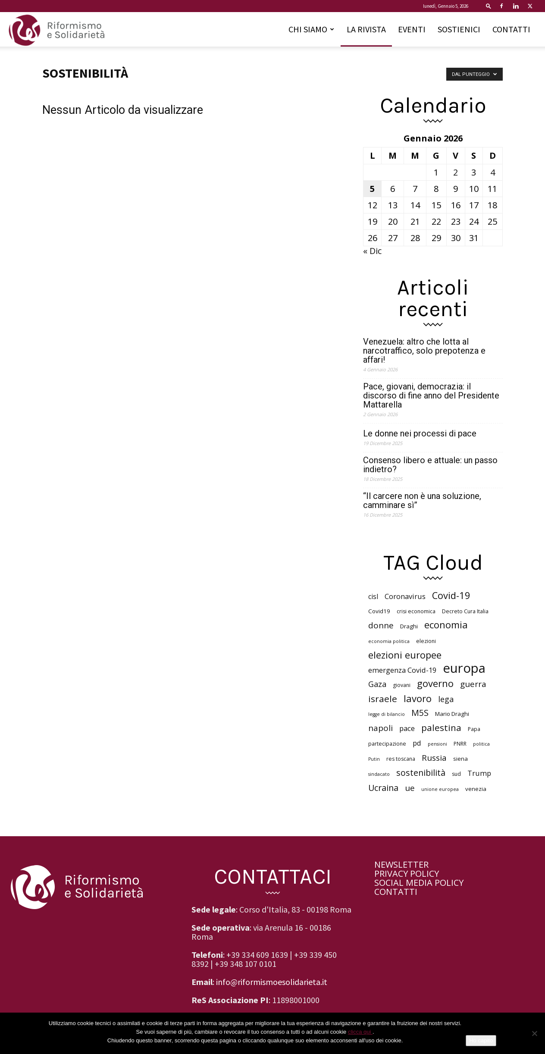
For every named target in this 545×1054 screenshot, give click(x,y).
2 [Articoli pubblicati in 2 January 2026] (455, 172)
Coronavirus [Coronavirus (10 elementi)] (405, 596)
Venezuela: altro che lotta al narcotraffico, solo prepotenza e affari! (424, 350)
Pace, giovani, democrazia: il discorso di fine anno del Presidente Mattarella (431, 395)
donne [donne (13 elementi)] (381, 625)
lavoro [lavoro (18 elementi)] (418, 698)
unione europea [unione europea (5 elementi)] (440, 789)
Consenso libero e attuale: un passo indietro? (430, 465)
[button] (488, 6)
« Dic (372, 251)
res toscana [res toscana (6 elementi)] (400, 758)
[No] (534, 1033)
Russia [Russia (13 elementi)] (434, 757)
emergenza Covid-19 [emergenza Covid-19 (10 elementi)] (402, 669)
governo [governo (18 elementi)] (435, 683)
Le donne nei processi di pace (419, 433)
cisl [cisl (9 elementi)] (373, 596)
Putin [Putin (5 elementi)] (374, 759)
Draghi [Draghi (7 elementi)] (409, 626)
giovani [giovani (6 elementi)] (401, 685)
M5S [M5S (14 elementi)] (420, 712)
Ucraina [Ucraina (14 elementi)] (383, 787)
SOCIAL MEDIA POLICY (419, 882)
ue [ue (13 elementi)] (410, 788)
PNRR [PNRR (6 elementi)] (460, 743)
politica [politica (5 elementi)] (481, 744)
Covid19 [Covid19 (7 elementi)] (379, 611)
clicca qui (360, 1032)
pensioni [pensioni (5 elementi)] (437, 744)
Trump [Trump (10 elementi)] (479, 773)
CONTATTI (511, 29)
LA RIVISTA (366, 29)
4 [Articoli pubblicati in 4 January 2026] (492, 172)
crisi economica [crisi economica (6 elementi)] (416, 611)
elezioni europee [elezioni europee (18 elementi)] (405, 654)
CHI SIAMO (311, 29)
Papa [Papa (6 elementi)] (474, 729)
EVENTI (412, 29)
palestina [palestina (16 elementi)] (441, 727)
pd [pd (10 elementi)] (417, 742)
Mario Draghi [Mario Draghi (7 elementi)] (452, 714)
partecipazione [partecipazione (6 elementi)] (387, 743)
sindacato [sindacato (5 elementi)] (379, 774)
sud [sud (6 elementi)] (456, 774)
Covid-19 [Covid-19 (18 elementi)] (451, 595)
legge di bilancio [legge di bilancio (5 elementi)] (386, 714)
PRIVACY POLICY (406, 873)
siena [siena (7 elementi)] (460, 758)
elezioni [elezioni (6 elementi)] (426, 641)
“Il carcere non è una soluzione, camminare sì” (422, 501)
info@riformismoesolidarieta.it (271, 981)
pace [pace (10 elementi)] (407, 728)
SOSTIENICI (459, 29)
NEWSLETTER (401, 864)
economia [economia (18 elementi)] (446, 624)
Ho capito (481, 1040)
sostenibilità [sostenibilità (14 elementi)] (420, 772)
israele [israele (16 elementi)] (382, 698)
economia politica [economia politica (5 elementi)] (389, 641)
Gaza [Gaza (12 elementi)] (377, 684)
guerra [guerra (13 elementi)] (473, 684)
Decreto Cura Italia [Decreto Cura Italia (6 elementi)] (465, 611)
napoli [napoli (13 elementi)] (380, 728)
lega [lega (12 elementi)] (446, 699)
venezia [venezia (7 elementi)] (475, 789)
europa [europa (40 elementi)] (464, 668)
